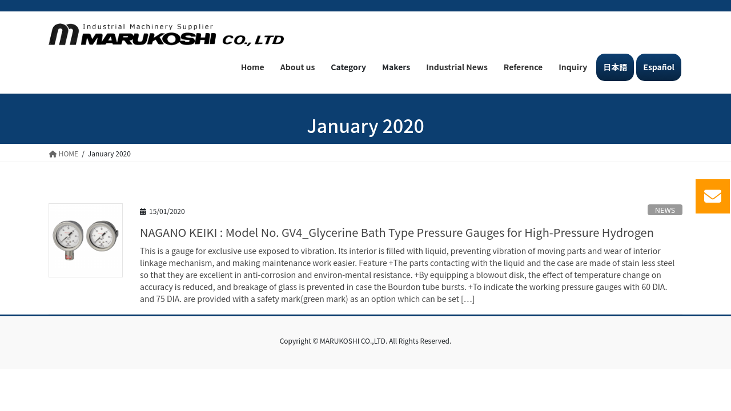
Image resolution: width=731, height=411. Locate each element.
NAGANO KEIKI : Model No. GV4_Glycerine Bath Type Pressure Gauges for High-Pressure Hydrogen (397, 232)
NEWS (665, 209)
